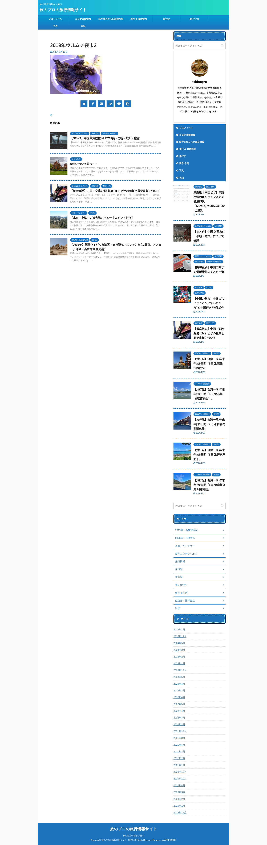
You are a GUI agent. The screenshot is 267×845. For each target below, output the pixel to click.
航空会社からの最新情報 (110, 19)
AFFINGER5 (170, 840)
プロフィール (55, 19)
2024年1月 (179, 663)
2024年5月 (179, 643)
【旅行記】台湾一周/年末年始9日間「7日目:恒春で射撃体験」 (209, 424)
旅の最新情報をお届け (133, 835)
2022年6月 (179, 697)
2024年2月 (179, 656)
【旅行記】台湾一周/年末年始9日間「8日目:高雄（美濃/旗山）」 (209, 394)
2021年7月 (179, 744)
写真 (55, 26)
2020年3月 (179, 792)
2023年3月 (179, 690)
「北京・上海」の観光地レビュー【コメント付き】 (102, 217)
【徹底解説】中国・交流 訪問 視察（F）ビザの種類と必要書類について (115, 190)
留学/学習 (194, 19)
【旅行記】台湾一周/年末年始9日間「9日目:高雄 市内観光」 (209, 364)
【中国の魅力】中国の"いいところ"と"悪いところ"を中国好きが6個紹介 (209, 303)
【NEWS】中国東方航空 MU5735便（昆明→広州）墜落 (105, 138)
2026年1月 (179, 629)
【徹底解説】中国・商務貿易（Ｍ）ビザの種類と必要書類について (208, 333)
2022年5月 (179, 704)
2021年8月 (179, 738)
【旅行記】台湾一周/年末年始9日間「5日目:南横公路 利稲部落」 (209, 485)
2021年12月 (180, 731)
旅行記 (166, 19)
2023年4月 (179, 683)
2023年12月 (180, 670)
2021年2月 (179, 758)
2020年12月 (180, 771)
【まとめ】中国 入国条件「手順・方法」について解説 (209, 236)
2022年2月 (179, 724)
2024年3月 (179, 649)
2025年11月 (180, 636)
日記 (83, 26)
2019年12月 (180, 812)
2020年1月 (179, 805)
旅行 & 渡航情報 (138, 19)
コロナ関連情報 (83, 19)
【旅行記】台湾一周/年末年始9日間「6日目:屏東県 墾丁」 (209, 455)
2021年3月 (179, 751)
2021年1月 (179, 765)
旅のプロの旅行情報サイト (63, 10)
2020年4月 (179, 785)
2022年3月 (179, 717)
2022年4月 (179, 710)
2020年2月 (179, 799)
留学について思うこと (84, 163)
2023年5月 (179, 677)
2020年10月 (180, 778)
